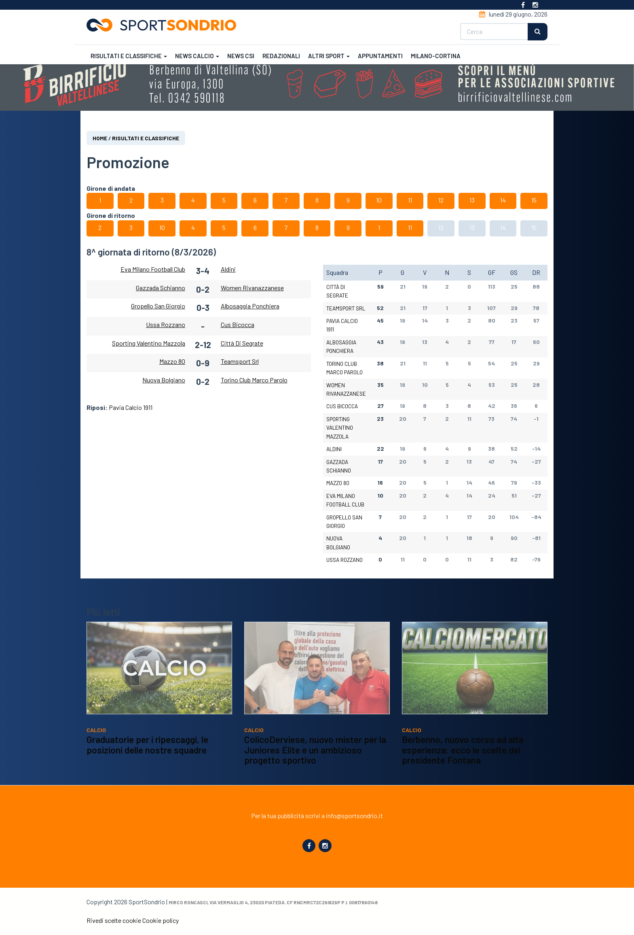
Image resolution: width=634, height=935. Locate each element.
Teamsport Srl (240, 361)
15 (534, 200)
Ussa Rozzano (165, 324)
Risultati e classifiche (129, 55)
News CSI (240, 55)
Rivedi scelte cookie (114, 920)
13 (472, 200)
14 (503, 200)
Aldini (228, 269)
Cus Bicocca (237, 324)
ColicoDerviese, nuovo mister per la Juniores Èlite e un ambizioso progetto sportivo (315, 760)
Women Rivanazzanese (252, 287)
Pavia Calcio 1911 (130, 407)
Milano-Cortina (436, 55)
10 (379, 200)
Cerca (537, 31)
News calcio (197, 55)
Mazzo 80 (172, 361)
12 (441, 200)
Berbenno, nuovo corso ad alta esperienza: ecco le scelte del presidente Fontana (463, 760)
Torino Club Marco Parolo (254, 380)
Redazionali (281, 55)
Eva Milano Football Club (152, 269)
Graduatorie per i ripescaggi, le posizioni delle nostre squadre (147, 755)
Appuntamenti (380, 55)
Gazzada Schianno (160, 287)
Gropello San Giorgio (158, 306)
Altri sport (329, 55)
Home (100, 138)
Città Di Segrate (242, 343)
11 (410, 200)
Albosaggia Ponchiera (250, 306)
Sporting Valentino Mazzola (148, 343)
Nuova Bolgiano (163, 380)
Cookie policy (160, 920)
